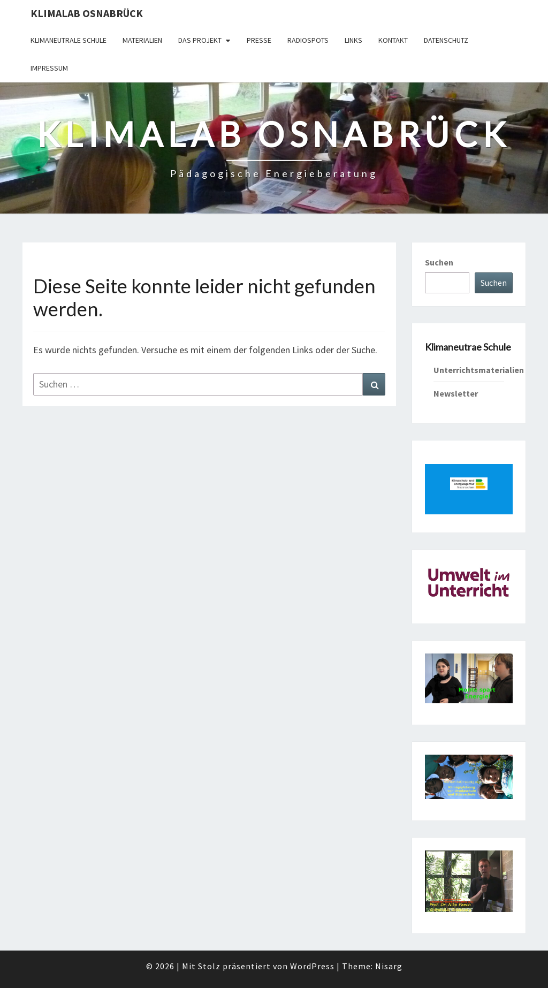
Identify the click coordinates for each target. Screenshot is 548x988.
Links (353, 40)
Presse (259, 40)
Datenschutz (446, 40)
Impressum (49, 68)
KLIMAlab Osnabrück (87, 13)
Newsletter (455, 393)
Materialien (142, 40)
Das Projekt (200, 40)
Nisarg (388, 966)
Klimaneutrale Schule (68, 40)
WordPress (312, 966)
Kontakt (393, 40)
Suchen (439, 262)
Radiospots (308, 40)
